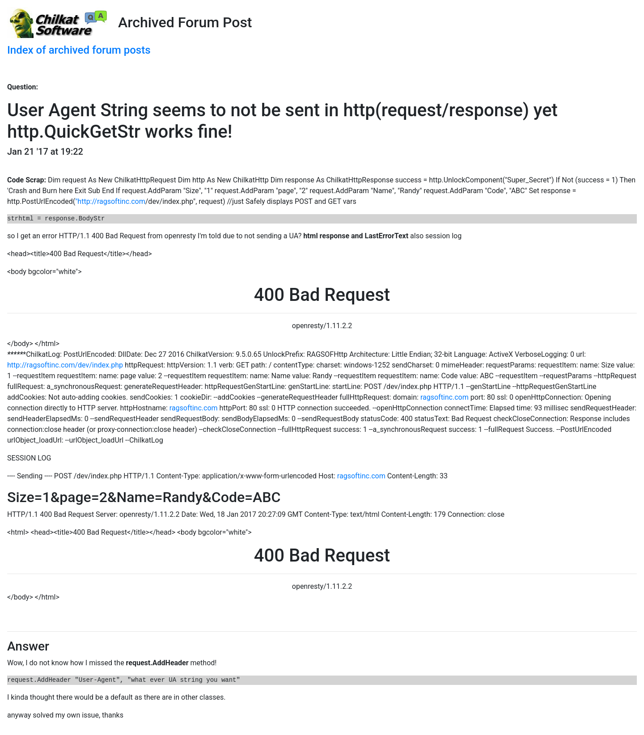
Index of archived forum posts (79, 50)
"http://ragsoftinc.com (110, 201)
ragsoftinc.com (444, 397)
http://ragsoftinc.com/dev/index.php (65, 365)
